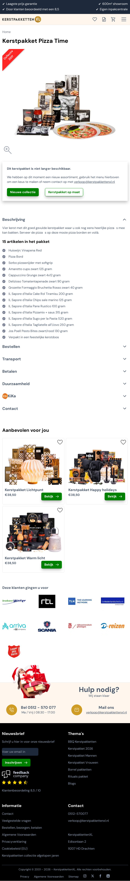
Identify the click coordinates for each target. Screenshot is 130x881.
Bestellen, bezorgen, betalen (22, 828)
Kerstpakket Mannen (82, 756)
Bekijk (48, 496)
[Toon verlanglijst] (96, 19)
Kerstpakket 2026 (80, 749)
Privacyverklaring (14, 842)
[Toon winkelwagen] (114, 19)
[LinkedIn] (108, 876)
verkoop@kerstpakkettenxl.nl (94, 182)
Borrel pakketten (79, 769)
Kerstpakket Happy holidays (92, 490)
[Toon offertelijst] (105, 19)
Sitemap (73, 876)
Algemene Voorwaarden (19, 835)
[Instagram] (84, 876)
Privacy (24, 876)
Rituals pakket (78, 776)
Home (6, 32)
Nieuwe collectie (23, 192)
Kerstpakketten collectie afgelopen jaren (30, 855)
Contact (7, 814)
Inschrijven (13, 763)
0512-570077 (78, 814)
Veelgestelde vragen (16, 821)
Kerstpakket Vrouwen (83, 763)
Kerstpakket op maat (64, 192)
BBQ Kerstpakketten (82, 742)
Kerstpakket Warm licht (25, 558)
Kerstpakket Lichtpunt (24, 490)
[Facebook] (100, 876)
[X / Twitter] (92, 876)
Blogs (72, 783)
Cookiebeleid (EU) (15, 849)
